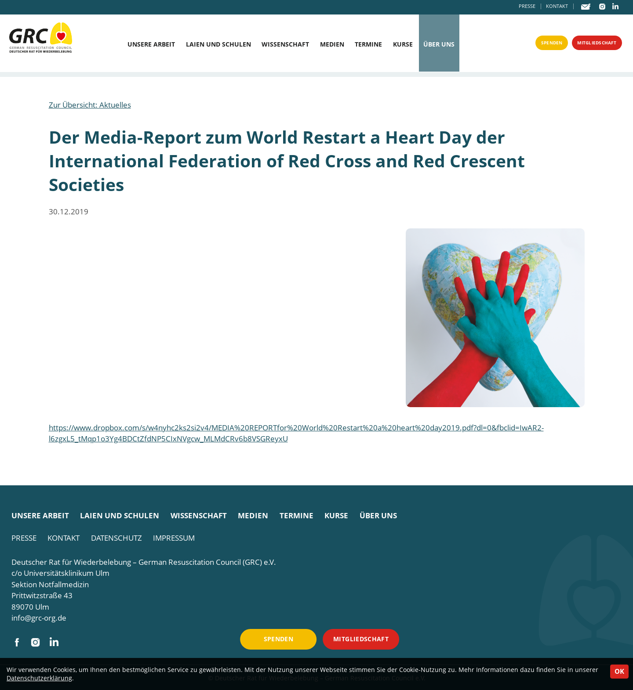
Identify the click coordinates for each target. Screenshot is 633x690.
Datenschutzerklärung (39, 678)
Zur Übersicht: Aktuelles (90, 105)
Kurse (403, 44)
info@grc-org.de (38, 618)
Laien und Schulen (218, 44)
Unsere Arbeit (151, 44)
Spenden (537, 44)
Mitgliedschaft (591, 44)
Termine (368, 44)
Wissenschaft (285, 44)
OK (619, 671)
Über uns (439, 44)
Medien (332, 44)
